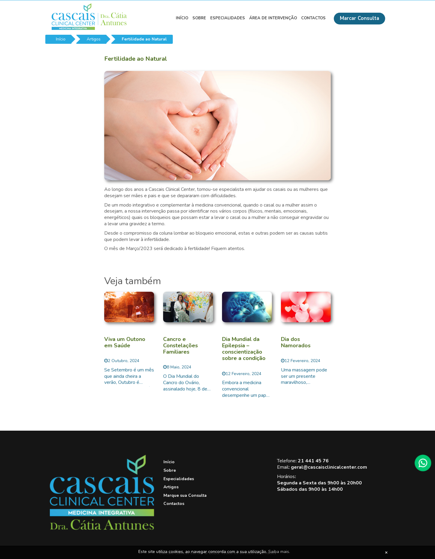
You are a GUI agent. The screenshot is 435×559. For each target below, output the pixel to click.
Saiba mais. (279, 551)
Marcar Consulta (359, 18)
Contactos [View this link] (313, 18)
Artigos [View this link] (171, 487)
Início (61, 39)
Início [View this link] (182, 18)
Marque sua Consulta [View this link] (185, 495)
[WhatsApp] (422, 463)
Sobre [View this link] (199, 18)
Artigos (94, 39)
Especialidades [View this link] (227, 18)
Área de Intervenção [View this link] (273, 18)
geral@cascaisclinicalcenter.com (329, 467)
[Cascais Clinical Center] (102, 529)
